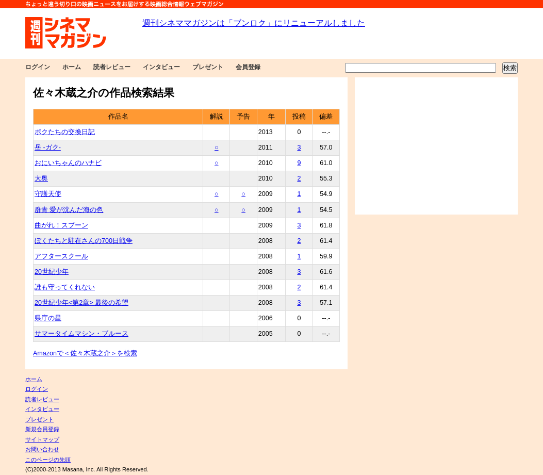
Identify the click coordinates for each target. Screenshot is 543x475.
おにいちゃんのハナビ (68, 163)
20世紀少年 (52, 271)
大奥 (41, 178)
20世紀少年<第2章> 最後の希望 (81, 302)
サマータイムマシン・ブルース (81, 333)
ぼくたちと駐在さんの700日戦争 (84, 240)
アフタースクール (61, 256)
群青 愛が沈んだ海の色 (69, 210)
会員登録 (248, 67)
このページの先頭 (48, 459)
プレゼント (207, 67)
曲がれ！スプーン (61, 225)
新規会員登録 (42, 429)
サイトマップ (42, 439)
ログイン (37, 67)
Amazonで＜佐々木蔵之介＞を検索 (85, 353)
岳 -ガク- (48, 147)
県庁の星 (48, 318)
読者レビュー (111, 67)
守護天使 (48, 194)
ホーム (71, 67)
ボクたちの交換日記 (65, 132)
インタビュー (161, 67)
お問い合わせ (42, 449)
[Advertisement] (436, 145)
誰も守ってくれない (65, 287)
